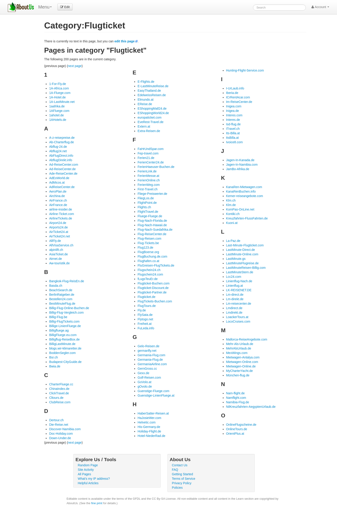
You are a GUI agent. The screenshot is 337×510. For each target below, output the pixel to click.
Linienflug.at (234, 285)
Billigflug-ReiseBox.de (64, 339)
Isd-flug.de (233, 124)
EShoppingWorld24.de (153, 113)
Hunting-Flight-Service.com (245, 70)
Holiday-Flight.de (149, 431)
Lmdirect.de (234, 308)
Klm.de (231, 205)
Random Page (88, 465)
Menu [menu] (45, 6)
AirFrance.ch (58, 200)
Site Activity (86, 469)
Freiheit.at (144, 324)
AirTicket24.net (59, 236)
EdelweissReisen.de (152, 95)
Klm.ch (231, 200)
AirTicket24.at (58, 232)
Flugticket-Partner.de (152, 292)
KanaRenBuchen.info (241, 191)
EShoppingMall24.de (152, 108)
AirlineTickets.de (60, 218)
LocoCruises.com (238, 321)
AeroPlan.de (57, 191)
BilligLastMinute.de (62, 344)
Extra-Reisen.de (149, 131)
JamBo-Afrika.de (237, 169)
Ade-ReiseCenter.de (63, 173)
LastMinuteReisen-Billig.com (246, 267)
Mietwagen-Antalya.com (242, 357)
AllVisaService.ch (61, 245)
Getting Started (182, 474)
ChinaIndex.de (59, 389)
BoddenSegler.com (62, 353)
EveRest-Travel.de (150, 122)
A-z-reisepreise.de (62, 137)
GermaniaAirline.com (152, 364)
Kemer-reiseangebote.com (244, 196)
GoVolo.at (144, 382)
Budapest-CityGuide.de (65, 362)
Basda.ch (55, 285)
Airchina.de (57, 196)
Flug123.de (145, 247)
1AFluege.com (59, 111)
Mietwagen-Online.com (242, 362)
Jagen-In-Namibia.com (242, 164)
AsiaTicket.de (58, 254)
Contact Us (179, 465)
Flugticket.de (146, 297)
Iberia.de (232, 93)
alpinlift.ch (56, 250)
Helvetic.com (147, 422)
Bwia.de (54, 366)
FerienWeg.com (149, 185)
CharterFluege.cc (61, 384)
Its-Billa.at (233, 133)
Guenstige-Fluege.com (153, 391)
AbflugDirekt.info (60, 160)
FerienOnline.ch (149, 180)
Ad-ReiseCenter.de (62, 169)
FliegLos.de (146, 198)
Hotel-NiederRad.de (151, 436)
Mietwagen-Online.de (241, 366)
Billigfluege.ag (59, 330)
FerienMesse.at (148, 176)
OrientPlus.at (235, 433)
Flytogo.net (145, 319)
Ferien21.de (146, 158)
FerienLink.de (147, 171)
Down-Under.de (60, 438)
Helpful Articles (88, 483)
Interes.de (233, 120)
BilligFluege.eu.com (62, 335)
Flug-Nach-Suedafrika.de (155, 229)
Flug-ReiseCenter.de (152, 234)
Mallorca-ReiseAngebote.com (246, 339)
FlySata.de (145, 315)
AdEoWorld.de (59, 178)
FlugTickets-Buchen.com (155, 301)
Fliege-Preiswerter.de (152, 193)
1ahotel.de (56, 115)
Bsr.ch (53, 357)
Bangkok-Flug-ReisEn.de (66, 281)
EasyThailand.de (149, 90)
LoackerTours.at (237, 317)
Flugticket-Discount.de (153, 288)
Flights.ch (144, 207)
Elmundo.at (145, 99)
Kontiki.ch (233, 214)
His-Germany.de (149, 427)
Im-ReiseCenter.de (239, 102)
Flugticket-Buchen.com (153, 283)
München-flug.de (237, 375)
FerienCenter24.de (151, 162)
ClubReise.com (59, 402)
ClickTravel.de (59, 393)
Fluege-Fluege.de (150, 216)
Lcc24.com (233, 276)
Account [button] (320, 7)
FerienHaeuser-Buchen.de (156, 167)
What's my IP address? (94, 478)
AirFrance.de (58, 205)
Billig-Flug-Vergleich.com (66, 312)
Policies (177, 487)
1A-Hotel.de (57, 97)
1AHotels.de (57, 120)
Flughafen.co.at (148, 261)
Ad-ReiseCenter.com (63, 164)
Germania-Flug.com (151, 355)
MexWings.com (237, 353)
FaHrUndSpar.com (151, 149)
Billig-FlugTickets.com (64, 321)
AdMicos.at (57, 182)
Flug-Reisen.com (149, 238)
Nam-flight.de (235, 393)
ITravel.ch (233, 128)
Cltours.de (56, 397)
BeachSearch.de (60, 290)
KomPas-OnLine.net (240, 209)
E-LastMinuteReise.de (153, 86)
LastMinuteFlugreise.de (242, 263)
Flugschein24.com (150, 274)
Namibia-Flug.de (237, 402)
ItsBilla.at (232, 137)
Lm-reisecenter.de (238, 303)
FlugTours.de (147, 306)
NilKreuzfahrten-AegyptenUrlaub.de (251, 406)
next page (75, 66)
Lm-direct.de (235, 294)
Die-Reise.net (58, 424)
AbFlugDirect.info (61, 155)
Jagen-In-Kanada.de (240, 160)
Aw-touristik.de (59, 263)
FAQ (175, 469)
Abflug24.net (58, 151)
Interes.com (234, 115)
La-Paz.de (233, 241)
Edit (65, 7)
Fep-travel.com (148, 153)
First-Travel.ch (148, 189)
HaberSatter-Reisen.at (153, 413)
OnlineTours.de (236, 429)
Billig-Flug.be (58, 317)
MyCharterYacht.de (239, 371)
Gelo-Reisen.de (148, 346)
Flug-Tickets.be (148, 243)
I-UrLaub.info (235, 88)
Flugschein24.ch (149, 270)
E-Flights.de (146, 81)
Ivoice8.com (234, 142)
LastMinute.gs (236, 258)
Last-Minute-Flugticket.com (245, 245)
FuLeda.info (146, 328)
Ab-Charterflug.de (61, 142)
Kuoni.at (232, 223)
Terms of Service (183, 478)
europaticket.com (150, 117)
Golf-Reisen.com (149, 377)
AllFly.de (55, 241)
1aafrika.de (57, 106)
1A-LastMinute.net (62, 102)
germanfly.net (147, 350)
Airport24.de (57, 223)
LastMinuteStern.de (239, 272)
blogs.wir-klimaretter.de (65, 348)
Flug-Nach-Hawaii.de (152, 225)
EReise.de (145, 104)
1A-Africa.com (59, 88)
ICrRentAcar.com (238, 97)
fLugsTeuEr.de (148, 279)
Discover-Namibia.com (65, 429)
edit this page (124, 41)
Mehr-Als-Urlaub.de (239, 344)
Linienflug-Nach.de (239, 281)
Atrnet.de (55, 258)
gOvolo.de (145, 386)
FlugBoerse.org (148, 252)
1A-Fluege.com (59, 93)
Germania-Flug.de (150, 359)
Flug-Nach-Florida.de (152, 220)
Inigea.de (232, 111)
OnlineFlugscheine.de (241, 424)
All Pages (84, 474)
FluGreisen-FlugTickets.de (156, 265)
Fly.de (142, 310)
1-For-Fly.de (57, 84)
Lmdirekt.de (234, 312)
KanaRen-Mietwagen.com (244, 187)
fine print (96, 503)
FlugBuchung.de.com (152, 256)
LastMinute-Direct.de (240, 250)
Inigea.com (233, 106)
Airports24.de (58, 227)
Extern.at (144, 126)
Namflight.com (236, 397)
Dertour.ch (56, 420)
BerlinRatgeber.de (61, 294)
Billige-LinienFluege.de (65, 326)
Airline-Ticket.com (61, 214)
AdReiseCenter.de (62, 187)
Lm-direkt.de (235, 299)
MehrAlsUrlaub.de (238, 348)
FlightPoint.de (147, 202)
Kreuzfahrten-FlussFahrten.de (247, 218)
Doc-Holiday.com (61, 433)
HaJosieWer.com (149, 418)
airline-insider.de (60, 209)
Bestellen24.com (60, 299)
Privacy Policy (181, 483)
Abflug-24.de (58, 146)
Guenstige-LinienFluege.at (156, 395)
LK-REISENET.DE (239, 290)
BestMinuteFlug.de (62, 303)
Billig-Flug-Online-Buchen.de (69, 308)
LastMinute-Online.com (242, 254)
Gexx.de (143, 373)
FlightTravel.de (148, 211)
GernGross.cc (147, 368)
